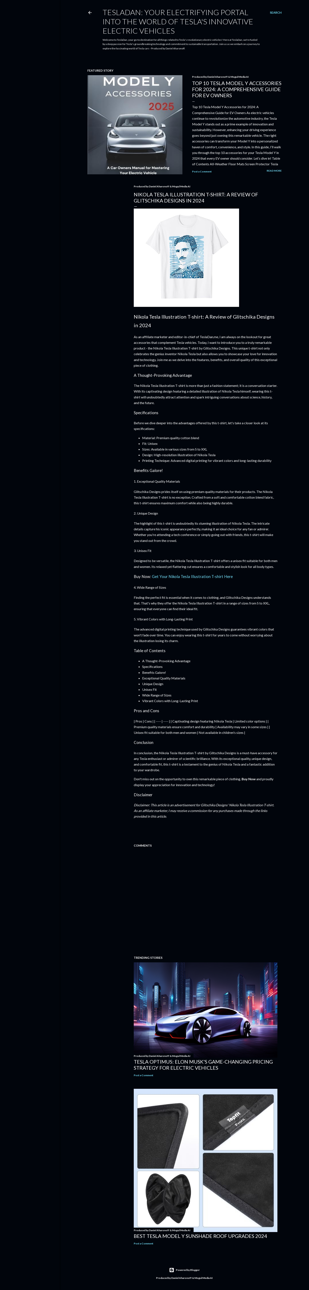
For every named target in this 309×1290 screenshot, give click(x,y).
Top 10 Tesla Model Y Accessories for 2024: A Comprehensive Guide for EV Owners (236, 89)
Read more (274, 170)
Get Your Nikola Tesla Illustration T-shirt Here (192, 576)
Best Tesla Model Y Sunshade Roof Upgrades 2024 (200, 1236)
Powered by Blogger (184, 1270)
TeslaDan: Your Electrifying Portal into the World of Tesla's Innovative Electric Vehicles (178, 21)
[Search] (276, 13)
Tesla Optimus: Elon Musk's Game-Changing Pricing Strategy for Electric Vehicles (203, 1065)
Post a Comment (202, 171)
